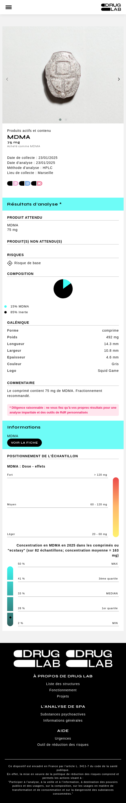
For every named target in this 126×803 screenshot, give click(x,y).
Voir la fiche (24, 442)
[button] (60, 119)
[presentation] (7, 79)
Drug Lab (111, 7)
